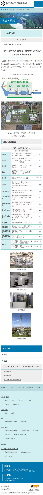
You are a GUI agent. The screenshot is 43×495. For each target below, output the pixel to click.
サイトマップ (20, 387)
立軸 (13, 214)
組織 (12, 400)
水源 (5, 354)
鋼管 (27, 178)
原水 (19, 51)
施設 (5, 361)
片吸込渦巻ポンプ (20, 214)
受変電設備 (5, 227)
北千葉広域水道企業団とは (12, 380)
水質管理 (23, 421)
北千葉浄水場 (8, 375)
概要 (6, 400)
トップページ (10, 10)
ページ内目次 (21, 40)
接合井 (4, 172)
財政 (30, 400)
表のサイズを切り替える (21, 148)
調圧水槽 (4, 223)
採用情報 (35, 430)
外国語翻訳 (30, 387)
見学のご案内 (25, 430)
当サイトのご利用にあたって (9, 449)
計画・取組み (21, 400)
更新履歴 (39, 387)
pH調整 (6, 203)
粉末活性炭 (21, 195)
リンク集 (10, 387)
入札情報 (3, 444)
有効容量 (27, 172)
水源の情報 (7, 371)
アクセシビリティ (6, 489)
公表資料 (7, 434)
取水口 (6, 64)
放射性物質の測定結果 (11, 421)
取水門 (4, 160)
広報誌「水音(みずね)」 (11, 430)
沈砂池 (38, 64)
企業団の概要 (5, 397)
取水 (12, 64)
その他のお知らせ (10, 438)
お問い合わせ (8, 456)
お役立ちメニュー (26, 452)
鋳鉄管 (22, 243)
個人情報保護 (5, 486)
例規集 (7, 404)
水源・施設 (19, 10)
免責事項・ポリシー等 (11, 452)
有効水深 (14, 172)
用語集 (3, 387)
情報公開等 (16, 404)
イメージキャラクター (20, 434)
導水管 (4, 244)
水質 (2, 418)
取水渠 (4, 166)
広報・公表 (4, 427)
